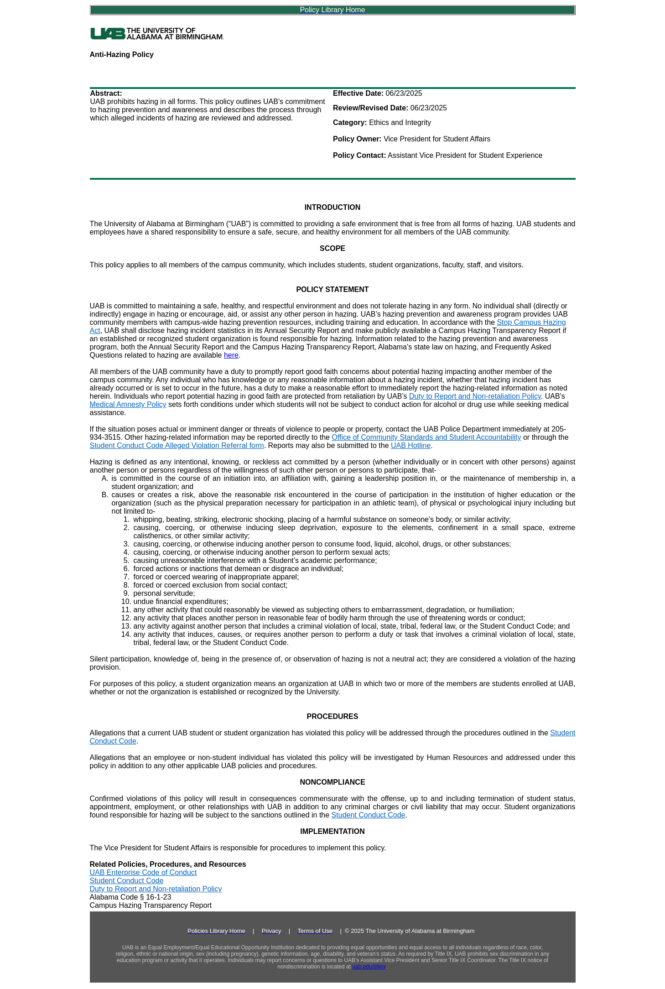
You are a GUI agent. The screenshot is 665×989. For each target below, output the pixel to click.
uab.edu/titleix (369, 966)
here (231, 355)
